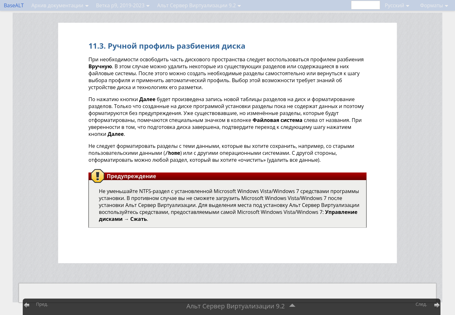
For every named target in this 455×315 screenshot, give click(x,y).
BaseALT (14, 5)
